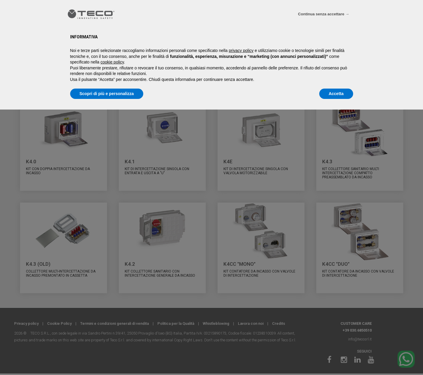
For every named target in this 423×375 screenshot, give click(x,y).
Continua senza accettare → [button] (323, 14)
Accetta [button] (336, 93)
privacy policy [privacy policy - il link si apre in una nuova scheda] (241, 50)
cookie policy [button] (112, 62)
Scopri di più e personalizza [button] (107, 93)
